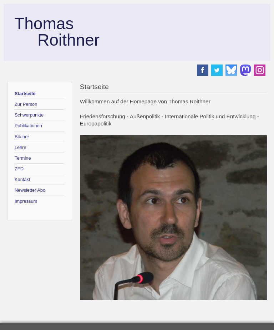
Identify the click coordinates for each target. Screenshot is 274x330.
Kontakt (22, 179)
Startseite (25, 93)
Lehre (20, 147)
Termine (23, 158)
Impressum (26, 201)
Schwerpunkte (29, 115)
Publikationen (28, 125)
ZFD (19, 168)
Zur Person (26, 104)
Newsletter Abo (30, 190)
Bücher (22, 136)
